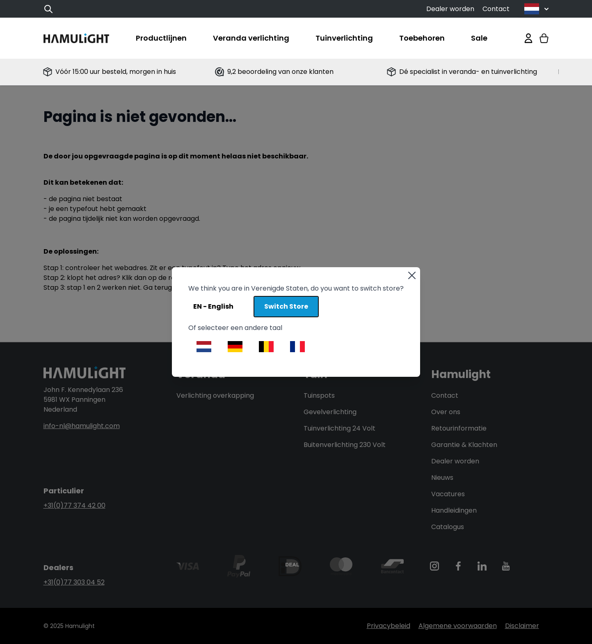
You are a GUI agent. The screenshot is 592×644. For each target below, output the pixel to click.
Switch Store (286, 306)
